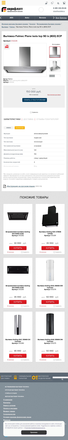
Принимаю (33, 432)
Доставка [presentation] (28, 119)
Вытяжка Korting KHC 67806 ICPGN (50, 233)
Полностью (20, 128)
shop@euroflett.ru (59, 11)
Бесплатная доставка (54, 95)
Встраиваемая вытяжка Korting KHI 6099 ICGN (18, 233)
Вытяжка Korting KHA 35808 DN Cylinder (50, 340)
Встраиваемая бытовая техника (49, 24)
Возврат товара (9, 411)
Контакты (6, 403)
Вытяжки (5, 27)
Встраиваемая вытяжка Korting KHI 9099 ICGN (18, 287)
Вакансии (6, 420)
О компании (7, 400)
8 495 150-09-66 (59, 8)
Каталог (32, 24)
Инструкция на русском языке (21, 186)
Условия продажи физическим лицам (17, 417)
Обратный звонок (41, 9)
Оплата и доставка (10, 408)
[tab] (13, 119)
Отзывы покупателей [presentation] (47, 119)
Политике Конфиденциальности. (35, 428)
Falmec (12, 27)
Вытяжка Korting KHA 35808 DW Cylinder (50, 287)
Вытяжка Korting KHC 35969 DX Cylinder (17, 340)
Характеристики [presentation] (12, 119)
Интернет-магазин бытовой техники (15, 24)
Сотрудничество (9, 414)
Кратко (8, 128)
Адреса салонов (9, 405)
